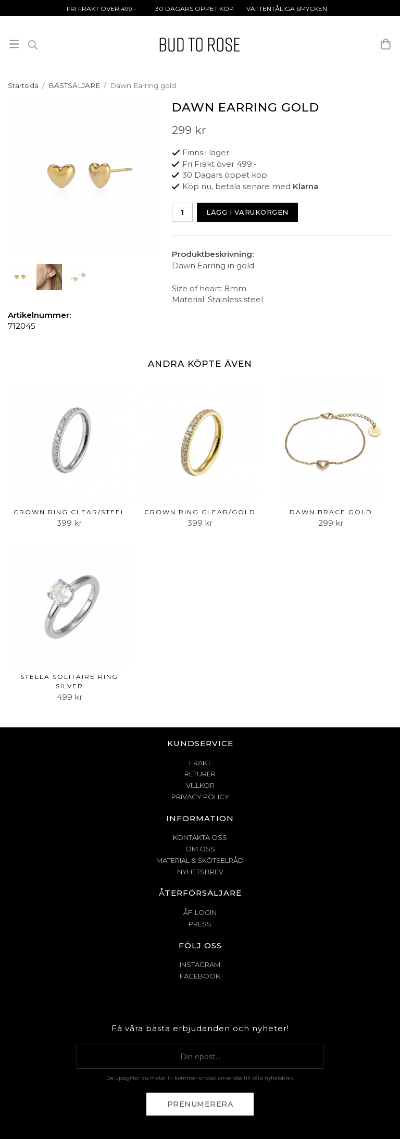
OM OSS (200, 849)
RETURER (200, 774)
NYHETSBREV (200, 872)
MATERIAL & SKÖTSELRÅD (200, 860)
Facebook (200, 976)
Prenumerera (200, 1104)
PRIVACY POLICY (200, 797)
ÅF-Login (200, 912)
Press (200, 924)
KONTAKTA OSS (200, 837)
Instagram (200, 964)
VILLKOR (200, 785)
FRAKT (200, 763)
